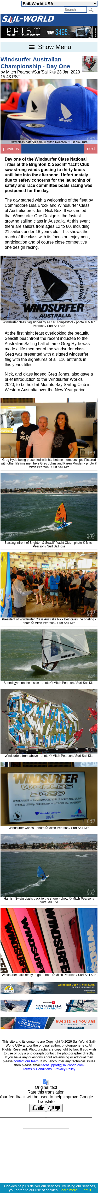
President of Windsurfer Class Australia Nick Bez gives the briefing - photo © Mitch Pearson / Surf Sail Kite (49, 619)
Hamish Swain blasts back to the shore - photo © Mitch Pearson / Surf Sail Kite (49, 898)
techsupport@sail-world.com (63, 1065)
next (91, 148)
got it (87, 1190)
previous (11, 148)
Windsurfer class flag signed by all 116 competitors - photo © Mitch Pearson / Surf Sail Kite (49, 322)
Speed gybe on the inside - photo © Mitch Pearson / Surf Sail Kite (49, 681)
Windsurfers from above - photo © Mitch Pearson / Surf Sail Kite (49, 754)
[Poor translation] (54, 1108)
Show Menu (49, 46)
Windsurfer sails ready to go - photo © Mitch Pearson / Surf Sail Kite (49, 973)
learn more (69, 1190)
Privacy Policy (64, 1069)
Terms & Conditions (37, 1069)
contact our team (26, 1061)
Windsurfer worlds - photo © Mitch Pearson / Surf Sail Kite (49, 826)
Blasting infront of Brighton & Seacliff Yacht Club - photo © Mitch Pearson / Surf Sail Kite (49, 542)
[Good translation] (37, 1108)
